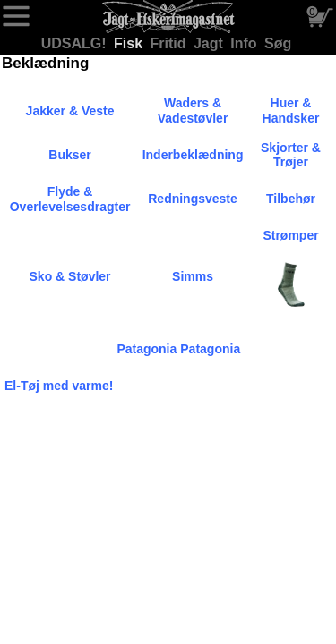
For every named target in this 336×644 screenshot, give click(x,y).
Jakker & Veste (70, 111)
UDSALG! (75, 43)
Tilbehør (290, 198)
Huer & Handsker (291, 110)
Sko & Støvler (70, 276)
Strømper (290, 235)
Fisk (130, 43)
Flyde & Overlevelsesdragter (70, 199)
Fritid (170, 43)
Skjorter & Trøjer (291, 155)
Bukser (69, 155)
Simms (192, 276)
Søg (277, 43)
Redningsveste (192, 198)
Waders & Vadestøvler (193, 110)
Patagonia (146, 349)
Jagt (210, 43)
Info (245, 43)
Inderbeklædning (193, 155)
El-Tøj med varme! (58, 385)
